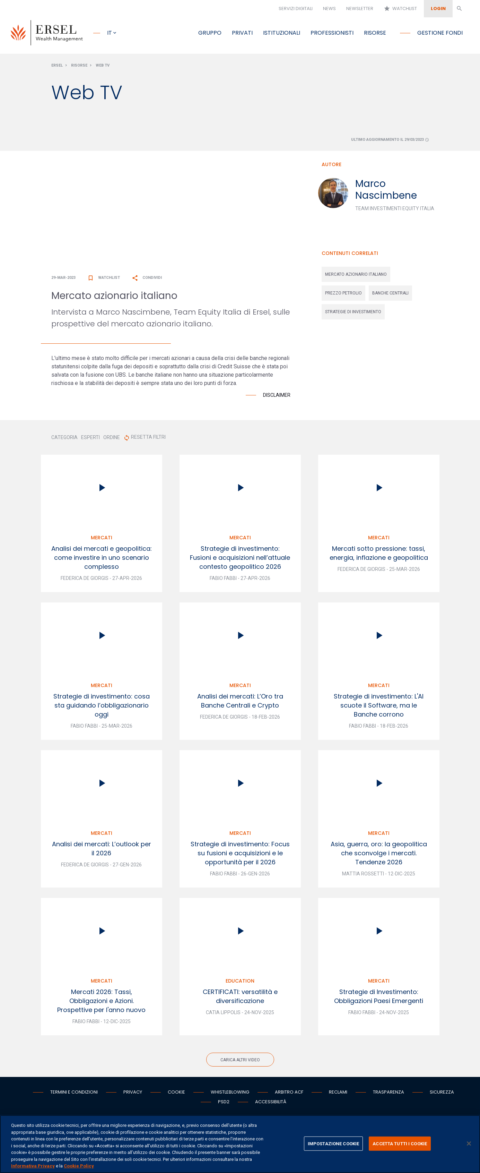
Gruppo (209, 33)
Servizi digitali (296, 8)
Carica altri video (240, 1062)
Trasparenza (388, 1094)
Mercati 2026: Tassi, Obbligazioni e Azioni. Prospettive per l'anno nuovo (101, 1003)
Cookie (176, 1094)
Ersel (57, 67)
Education (240, 982)
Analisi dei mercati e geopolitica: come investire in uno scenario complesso (101, 559)
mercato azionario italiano (356, 276)
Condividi (147, 279)
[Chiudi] (469, 1143)
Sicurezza (442, 1094)
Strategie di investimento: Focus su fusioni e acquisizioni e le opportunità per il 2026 (240, 855)
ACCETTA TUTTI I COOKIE (400, 1143)
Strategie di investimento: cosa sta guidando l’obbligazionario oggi (101, 707)
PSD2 (223, 1104)
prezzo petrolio (343, 294)
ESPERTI (90, 439)
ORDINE (111, 439)
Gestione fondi (440, 33)
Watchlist (400, 8)
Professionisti (332, 33)
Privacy (132, 1094)
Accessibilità (270, 1104)
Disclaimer (276, 397)
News (329, 8)
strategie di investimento (353, 313)
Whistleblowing (230, 1094)
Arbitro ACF (289, 1094)
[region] (240, 1144)
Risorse (375, 33)
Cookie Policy (79, 1165)
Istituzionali (281, 33)
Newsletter (359, 8)
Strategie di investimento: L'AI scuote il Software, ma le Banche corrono (379, 707)
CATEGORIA (64, 439)
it (109, 33)
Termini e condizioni (74, 1094)
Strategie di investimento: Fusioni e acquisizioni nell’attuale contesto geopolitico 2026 (240, 559)
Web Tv (103, 67)
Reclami (338, 1094)
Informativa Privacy (33, 1165)
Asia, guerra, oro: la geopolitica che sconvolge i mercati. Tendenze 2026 (379, 855)
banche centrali (390, 294)
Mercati (101, 539)
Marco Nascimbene (386, 191)
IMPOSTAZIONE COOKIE (333, 1143)
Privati (242, 33)
